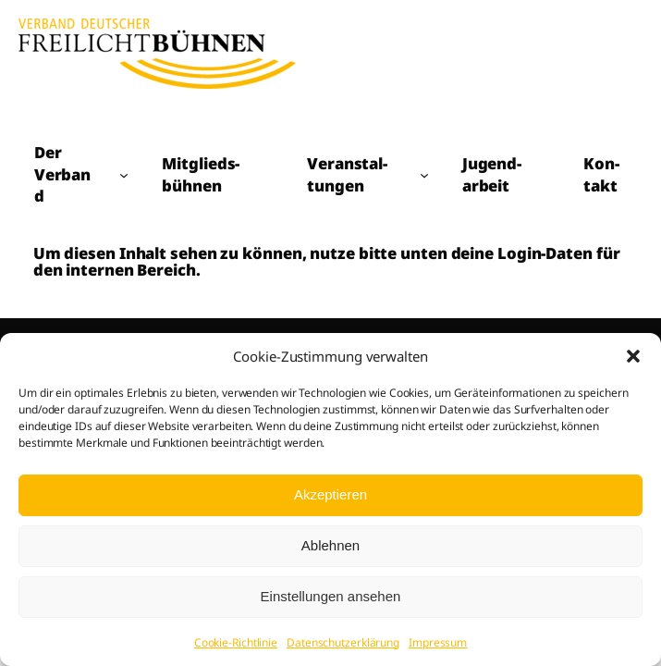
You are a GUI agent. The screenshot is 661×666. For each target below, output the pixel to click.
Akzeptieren (330, 494)
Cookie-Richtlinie (235, 642)
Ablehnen (330, 545)
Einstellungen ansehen (331, 596)
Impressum (438, 642)
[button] (633, 356)
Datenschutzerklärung (343, 642)
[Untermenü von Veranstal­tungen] (424, 174)
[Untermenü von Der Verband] (124, 174)
